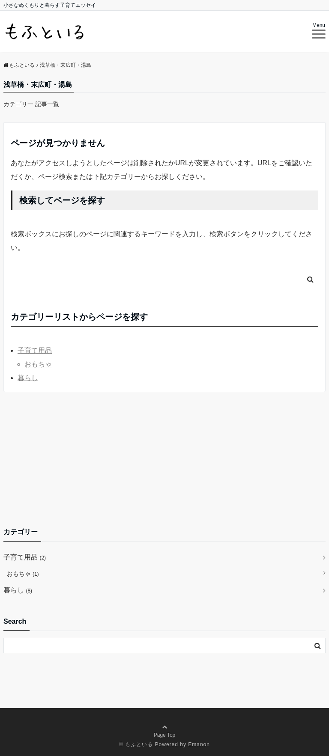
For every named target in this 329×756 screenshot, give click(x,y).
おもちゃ (38, 364)
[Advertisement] (164, 459)
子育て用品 (35, 350)
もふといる (139, 744)
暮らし (28, 377)
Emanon (199, 744)
